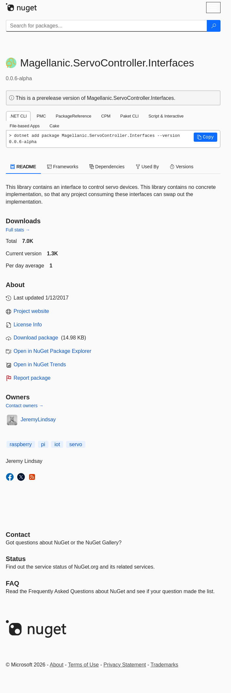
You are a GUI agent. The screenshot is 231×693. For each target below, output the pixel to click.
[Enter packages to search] (106, 26)
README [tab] (23, 166)
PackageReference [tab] (73, 116)
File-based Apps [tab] (25, 125)
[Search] (214, 26)
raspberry (21, 444)
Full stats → (18, 229)
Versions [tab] (181, 166)
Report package (32, 378)
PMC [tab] (41, 116)
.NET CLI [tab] (18, 116)
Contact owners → (25, 405)
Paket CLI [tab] (129, 116)
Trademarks (164, 664)
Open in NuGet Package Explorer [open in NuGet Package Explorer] (52, 351)
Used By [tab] (147, 166)
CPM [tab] (105, 116)
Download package (36, 337)
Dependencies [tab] (106, 166)
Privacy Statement (124, 664)
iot (57, 444)
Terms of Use (83, 664)
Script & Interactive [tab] (166, 116)
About (56, 664)
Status (16, 558)
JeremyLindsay (38, 419)
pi (43, 444)
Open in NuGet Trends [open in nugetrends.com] (40, 364)
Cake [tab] (54, 125)
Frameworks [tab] (62, 166)
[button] (205, 137)
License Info (28, 324)
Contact (18, 534)
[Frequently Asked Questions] (12, 583)
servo (75, 444)
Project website (31, 311)
